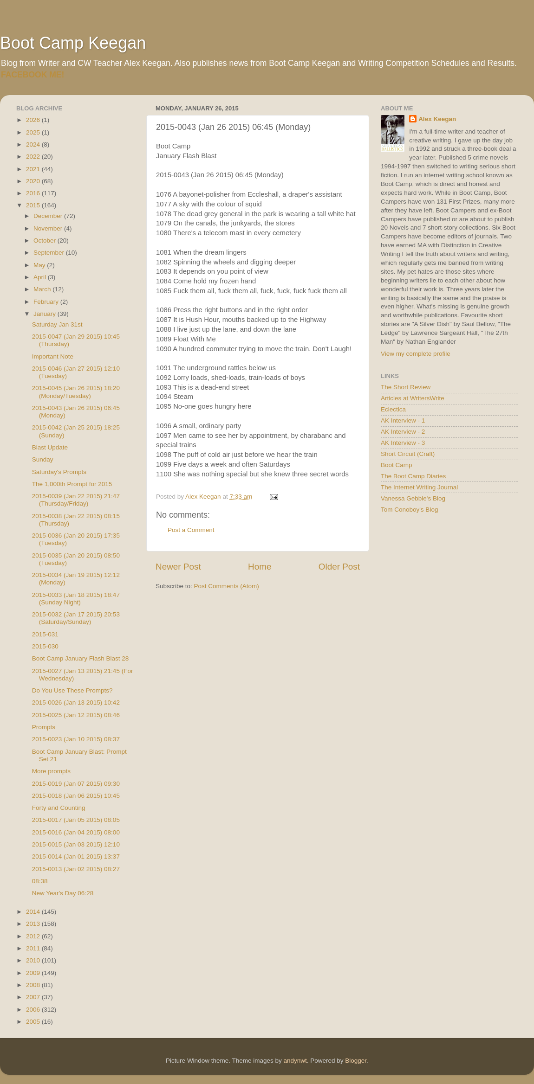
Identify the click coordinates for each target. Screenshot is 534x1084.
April (40, 277)
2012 (34, 936)
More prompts (51, 771)
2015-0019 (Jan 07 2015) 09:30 (76, 783)
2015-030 (45, 646)
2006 (34, 1009)
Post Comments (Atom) (226, 586)
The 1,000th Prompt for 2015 (72, 484)
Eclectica (393, 409)
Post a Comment (191, 529)
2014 (34, 911)
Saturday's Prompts (59, 471)
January (45, 313)
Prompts (43, 727)
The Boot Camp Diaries (413, 476)
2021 (34, 169)
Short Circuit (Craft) (408, 453)
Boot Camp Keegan (73, 42)
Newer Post (178, 566)
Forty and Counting (58, 807)
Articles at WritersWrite (412, 398)
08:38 (40, 881)
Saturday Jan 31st (57, 324)
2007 (34, 997)
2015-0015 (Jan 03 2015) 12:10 (76, 844)
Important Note (52, 356)
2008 (34, 984)
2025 (34, 132)
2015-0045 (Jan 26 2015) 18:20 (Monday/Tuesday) (76, 392)
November (48, 228)
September (49, 252)
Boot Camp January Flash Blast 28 (80, 658)
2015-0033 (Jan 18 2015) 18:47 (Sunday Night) (76, 598)
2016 (34, 193)
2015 (34, 205)
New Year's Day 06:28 (62, 893)
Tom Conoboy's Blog (409, 509)
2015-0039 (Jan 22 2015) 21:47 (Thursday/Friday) (76, 500)
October (45, 240)
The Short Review (405, 387)
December (48, 215)
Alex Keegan (437, 118)
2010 (34, 960)
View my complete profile (415, 353)
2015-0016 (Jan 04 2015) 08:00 (76, 832)
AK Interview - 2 (403, 431)
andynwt (294, 1060)
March (42, 289)
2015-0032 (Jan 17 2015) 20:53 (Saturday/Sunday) (76, 618)
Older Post (339, 566)
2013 (34, 923)
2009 (34, 972)
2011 (34, 948)
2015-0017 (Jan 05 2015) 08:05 (76, 819)
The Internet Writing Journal (419, 487)
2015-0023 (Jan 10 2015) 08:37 (76, 739)
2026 (34, 119)
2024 (34, 144)
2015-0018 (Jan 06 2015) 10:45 (76, 795)
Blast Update (50, 447)
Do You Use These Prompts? (72, 690)
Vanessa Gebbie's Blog (413, 498)
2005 (34, 1021)
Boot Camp (396, 465)
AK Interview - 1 (403, 420)
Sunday (42, 459)
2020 (34, 181)
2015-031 (45, 634)
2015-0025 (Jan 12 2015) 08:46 (76, 715)
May (40, 265)
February (46, 301)
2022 (34, 156)
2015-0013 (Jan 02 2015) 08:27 (76, 869)
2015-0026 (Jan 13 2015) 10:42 (76, 702)
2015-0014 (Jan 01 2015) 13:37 (76, 856)
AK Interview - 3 (403, 442)
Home (259, 566)
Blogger (355, 1060)
